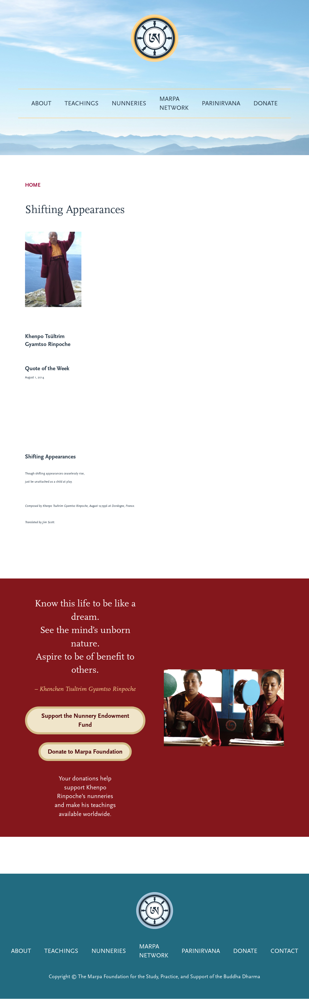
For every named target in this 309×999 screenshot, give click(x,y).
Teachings (82, 103)
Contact (284, 951)
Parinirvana (221, 103)
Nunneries (129, 103)
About (41, 103)
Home (33, 185)
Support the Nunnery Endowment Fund (85, 720)
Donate (265, 103)
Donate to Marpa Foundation (85, 751)
